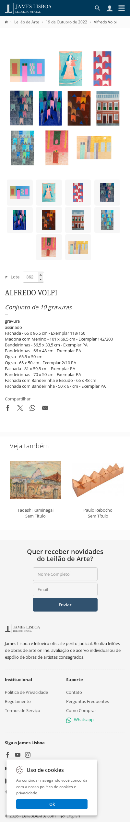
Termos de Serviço (22, 710)
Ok (52, 804)
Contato (74, 692)
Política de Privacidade (26, 692)
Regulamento (18, 701)
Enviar (65, 605)
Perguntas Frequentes (87, 701)
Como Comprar (81, 710)
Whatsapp (80, 719)
